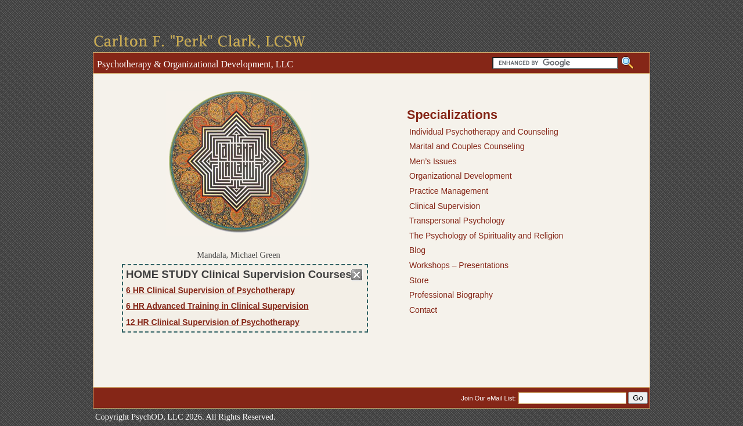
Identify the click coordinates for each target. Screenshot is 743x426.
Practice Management (448, 191)
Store (418, 280)
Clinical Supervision (444, 206)
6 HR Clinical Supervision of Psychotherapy (210, 290)
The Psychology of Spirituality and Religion (486, 235)
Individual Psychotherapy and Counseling (483, 131)
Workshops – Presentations (458, 265)
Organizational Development (460, 175)
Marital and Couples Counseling (466, 146)
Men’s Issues (432, 161)
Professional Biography (451, 294)
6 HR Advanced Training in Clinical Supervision (217, 306)
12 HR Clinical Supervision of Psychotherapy (213, 322)
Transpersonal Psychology (456, 220)
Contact (423, 310)
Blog (417, 250)
